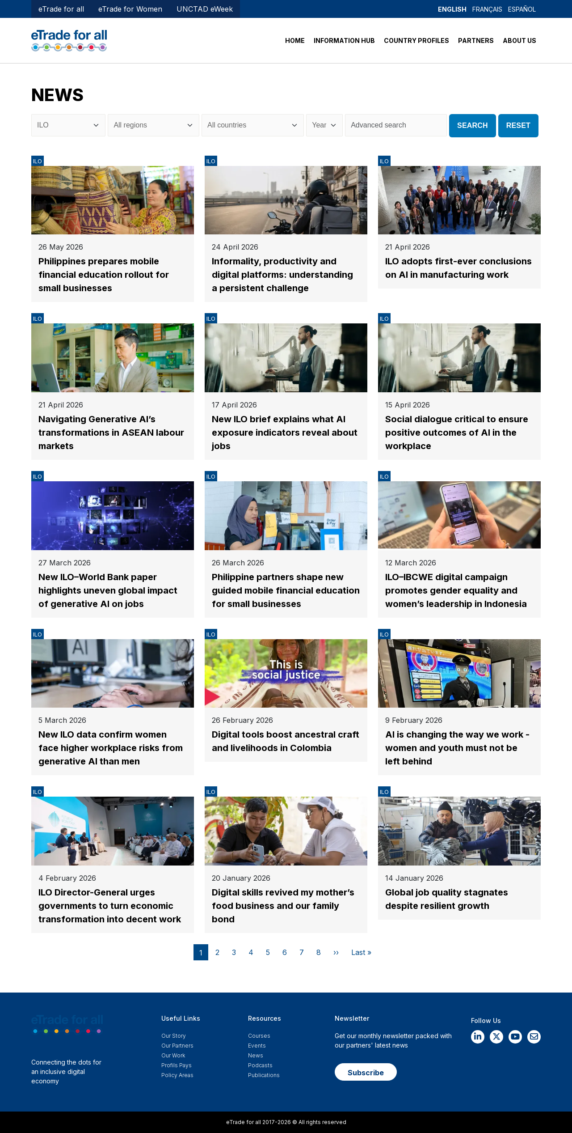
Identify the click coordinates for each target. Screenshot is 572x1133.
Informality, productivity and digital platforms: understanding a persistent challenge (282, 274)
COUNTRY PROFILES (416, 40)
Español (522, 9)
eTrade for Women (130, 8)
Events (257, 1045)
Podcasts (260, 1065)
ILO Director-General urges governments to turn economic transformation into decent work (109, 906)
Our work (173, 1055)
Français (487, 9)
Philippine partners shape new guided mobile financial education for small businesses (286, 590)
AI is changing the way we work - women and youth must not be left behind (457, 748)
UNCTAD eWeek (205, 8)
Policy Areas (177, 1075)
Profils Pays (176, 1065)
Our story (173, 1035)
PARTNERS (476, 40)
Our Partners (177, 1045)
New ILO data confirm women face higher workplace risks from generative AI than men (110, 748)
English (452, 9)
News (255, 1055)
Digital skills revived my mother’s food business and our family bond (283, 906)
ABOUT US (519, 40)
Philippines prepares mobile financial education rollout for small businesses (103, 274)
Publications (264, 1075)
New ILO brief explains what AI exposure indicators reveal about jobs (285, 432)
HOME (295, 40)
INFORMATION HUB (344, 40)
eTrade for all (61, 8)
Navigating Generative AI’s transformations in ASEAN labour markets (111, 432)
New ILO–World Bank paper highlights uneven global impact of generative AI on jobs (107, 590)
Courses (259, 1035)
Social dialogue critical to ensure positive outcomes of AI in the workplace (456, 432)
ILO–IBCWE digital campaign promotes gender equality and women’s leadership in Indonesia (456, 590)
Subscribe (366, 1072)
